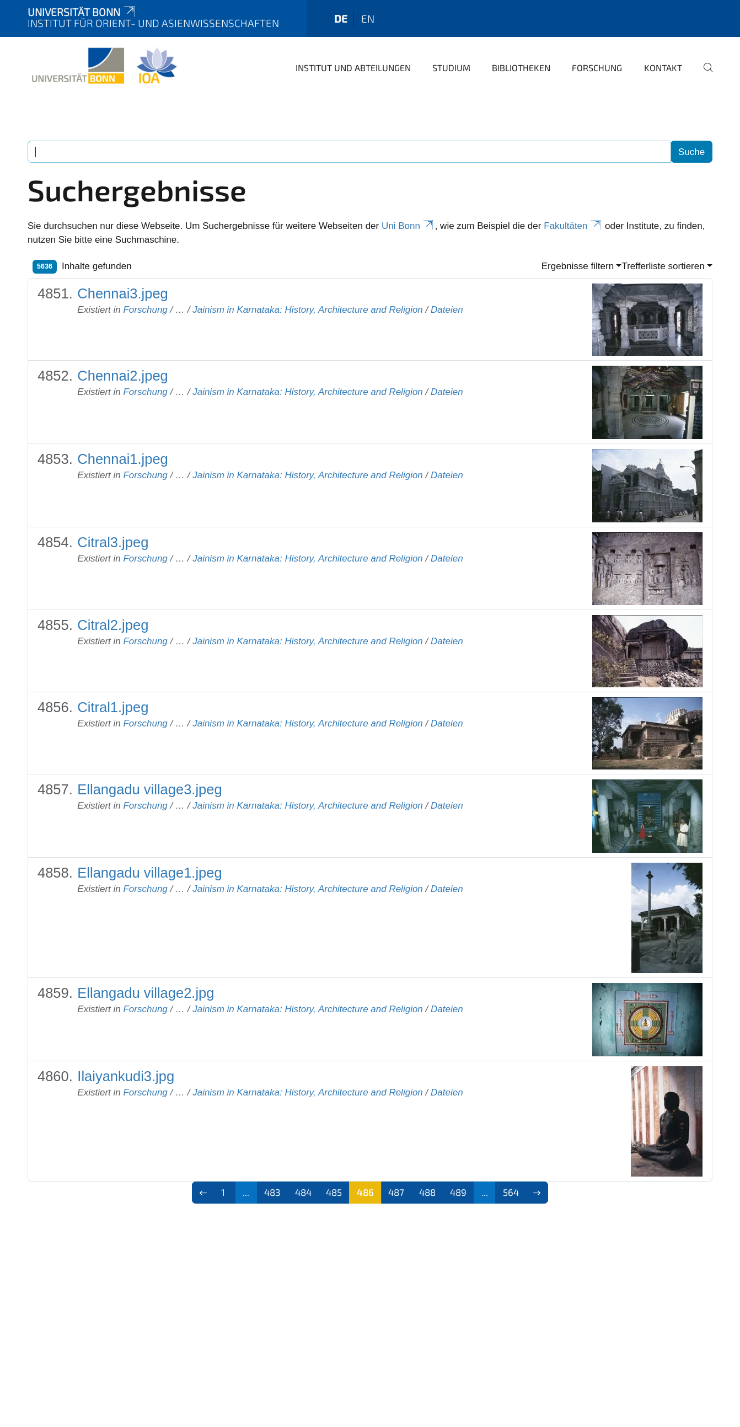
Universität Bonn (82, 12)
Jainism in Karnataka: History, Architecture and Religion (307, 309)
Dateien (447, 309)
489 (458, 1192)
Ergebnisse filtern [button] (577, 266)
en (367, 18)
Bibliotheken (521, 67)
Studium (451, 67)
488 (427, 1192)
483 (272, 1192)
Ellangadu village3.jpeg (149, 789)
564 (511, 1192)
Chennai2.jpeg (122, 375)
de (340, 18)
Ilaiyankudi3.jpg (125, 1076)
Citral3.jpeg (112, 542)
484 (303, 1192)
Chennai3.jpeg (122, 293)
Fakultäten (573, 226)
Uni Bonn (408, 226)
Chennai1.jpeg (122, 459)
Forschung (597, 67)
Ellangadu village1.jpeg (149, 872)
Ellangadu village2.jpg (145, 993)
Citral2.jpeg (112, 625)
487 (396, 1192)
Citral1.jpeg (112, 707)
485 (334, 1192)
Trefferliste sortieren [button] (662, 266)
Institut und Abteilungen (353, 67)
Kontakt (663, 67)
